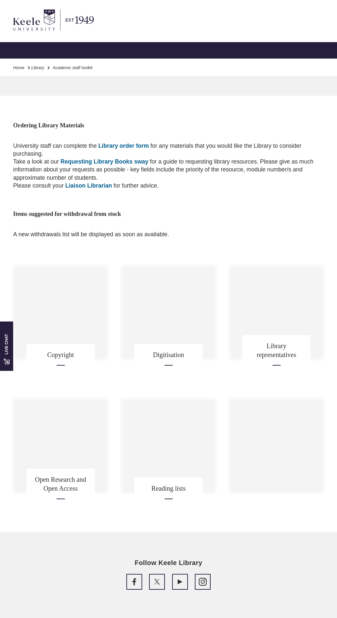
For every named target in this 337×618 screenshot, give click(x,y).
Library (37, 67)
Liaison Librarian (88, 185)
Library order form (123, 145)
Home (18, 67)
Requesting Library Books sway (104, 161)
